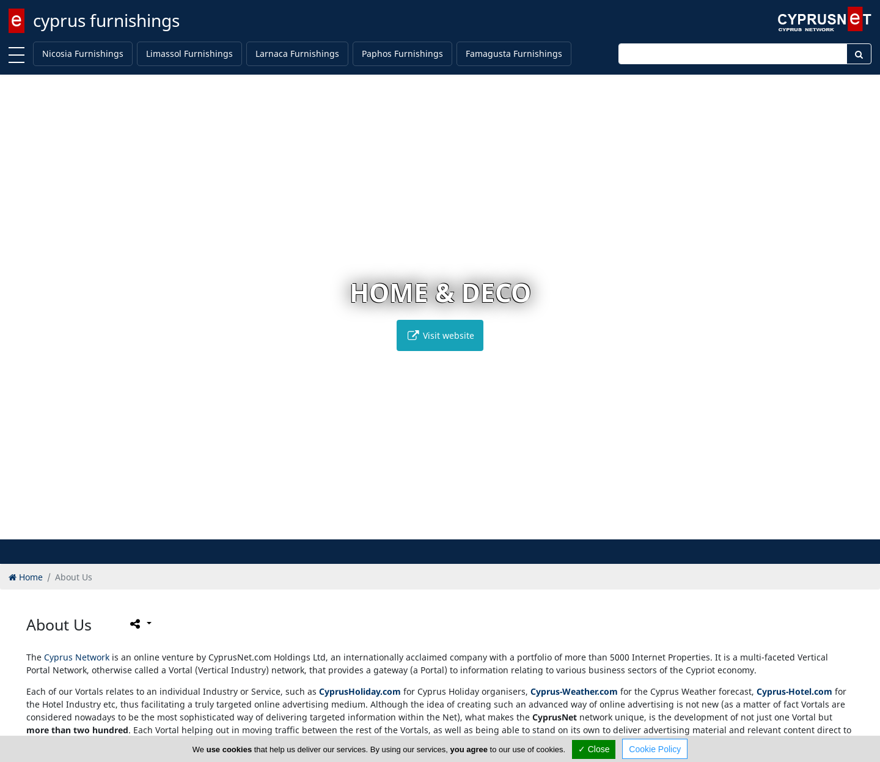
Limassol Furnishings (189, 53)
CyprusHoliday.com (360, 691)
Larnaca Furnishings (297, 53)
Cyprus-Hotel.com (794, 691)
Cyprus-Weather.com (574, 691)
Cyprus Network (76, 657)
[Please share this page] (139, 623)
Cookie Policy (655, 749)
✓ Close (594, 749)
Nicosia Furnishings (82, 53)
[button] (414, 528)
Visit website (440, 335)
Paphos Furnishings (402, 53)
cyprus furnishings (106, 20)
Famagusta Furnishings (514, 53)
